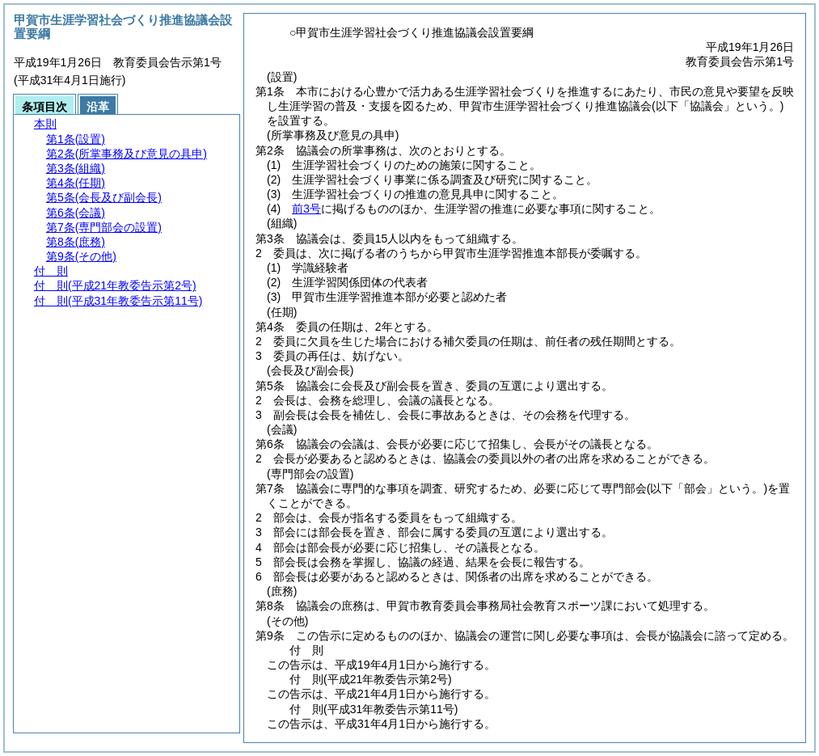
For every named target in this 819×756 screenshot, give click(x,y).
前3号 (306, 208)
